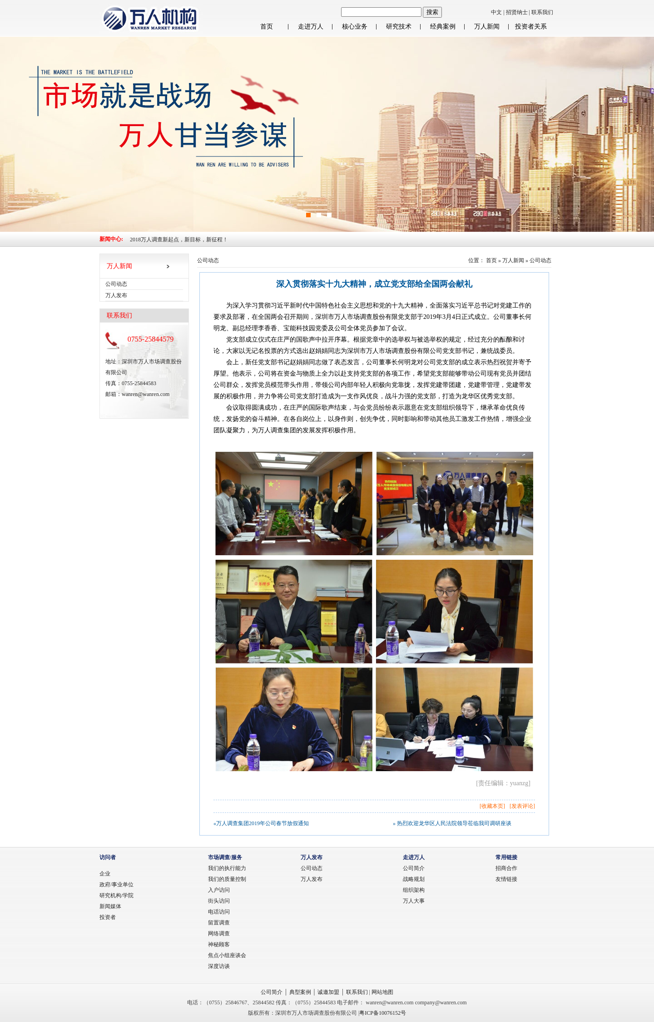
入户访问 (219, 890)
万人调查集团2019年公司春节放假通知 (262, 823)
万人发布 (311, 879)
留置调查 (219, 922)
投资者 (107, 917)
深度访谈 (219, 966)
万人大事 (414, 901)
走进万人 (310, 26)
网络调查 (219, 933)
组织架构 (414, 890)
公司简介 (414, 868)
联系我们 (542, 12)
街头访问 (219, 901)
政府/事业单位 (116, 884)
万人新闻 (487, 26)
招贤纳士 (517, 12)
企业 (104, 873)
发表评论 (522, 806)
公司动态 (540, 260)
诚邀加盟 (328, 992)
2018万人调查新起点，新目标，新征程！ (179, 239)
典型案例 (300, 992)
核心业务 (354, 26)
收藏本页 (492, 806)
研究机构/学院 (116, 895)
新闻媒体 (110, 906)
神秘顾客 (219, 944)
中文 (496, 12)
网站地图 (382, 992)
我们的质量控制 (227, 879)
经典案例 (443, 26)
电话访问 (219, 912)
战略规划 (414, 879)
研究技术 (398, 26)
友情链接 (506, 879)
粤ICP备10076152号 (382, 1013)
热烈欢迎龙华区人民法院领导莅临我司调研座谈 (454, 823)
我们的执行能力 (227, 868)
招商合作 (506, 868)
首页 (266, 26)
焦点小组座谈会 (227, 955)
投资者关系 (531, 26)
